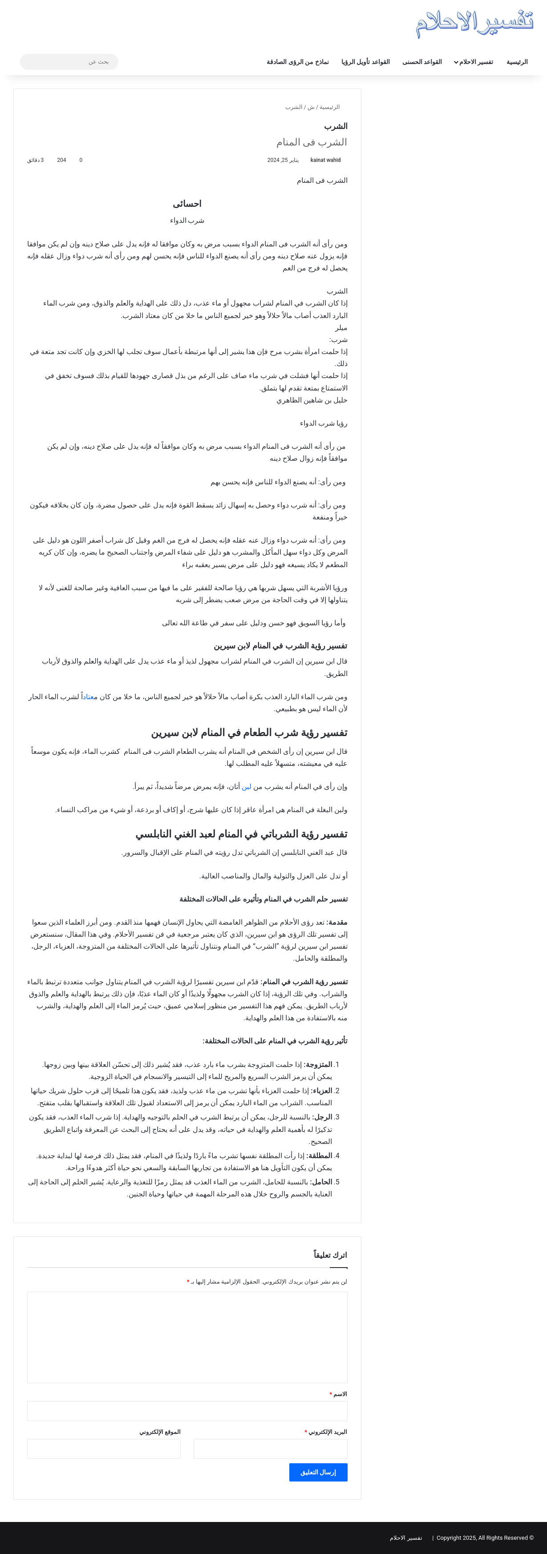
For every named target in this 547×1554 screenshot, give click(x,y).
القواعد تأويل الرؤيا (365, 61)
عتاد (88, 696)
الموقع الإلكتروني (160, 1432)
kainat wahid (326, 160)
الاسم (338, 1394)
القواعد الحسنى (422, 61)
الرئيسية (517, 61)
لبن (246, 786)
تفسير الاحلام (476, 61)
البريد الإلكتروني (325, 1432)
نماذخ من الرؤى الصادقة (297, 61)
